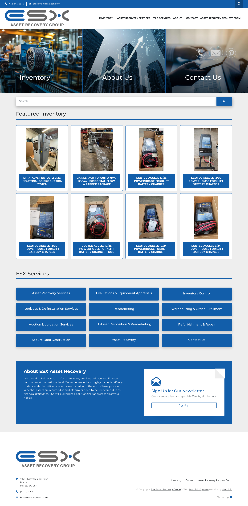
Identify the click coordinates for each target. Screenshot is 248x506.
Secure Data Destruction (51, 340)
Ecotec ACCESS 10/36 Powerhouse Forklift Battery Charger (151, 180)
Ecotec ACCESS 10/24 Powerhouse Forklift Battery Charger (151, 248)
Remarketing (124, 309)
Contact (192, 18)
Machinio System (199, 489)
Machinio (227, 489)
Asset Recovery (124, 340)
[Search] (116, 101)
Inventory (106, 18)
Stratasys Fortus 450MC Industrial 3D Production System (42, 180)
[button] (107, 18)
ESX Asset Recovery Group (166, 489)
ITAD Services (162, 18)
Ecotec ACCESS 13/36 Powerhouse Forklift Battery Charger (206, 180)
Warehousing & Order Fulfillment (197, 309)
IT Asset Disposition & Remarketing (124, 324)
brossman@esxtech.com (46, 3)
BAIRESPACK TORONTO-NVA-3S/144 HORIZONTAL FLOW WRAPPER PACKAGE (97, 180)
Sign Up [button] (184, 405)
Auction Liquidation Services (51, 324)
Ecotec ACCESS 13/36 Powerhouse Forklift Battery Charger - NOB (96, 248)
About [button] (177, 18)
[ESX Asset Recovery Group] (48, 459)
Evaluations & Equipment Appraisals (124, 293)
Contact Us (196, 340)
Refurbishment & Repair (197, 324)
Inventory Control (197, 293)
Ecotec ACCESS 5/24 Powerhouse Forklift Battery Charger (206, 248)
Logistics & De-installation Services (51, 308)
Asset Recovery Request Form (220, 18)
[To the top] (224, 497)
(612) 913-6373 (16, 3)
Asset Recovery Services (133, 18)
